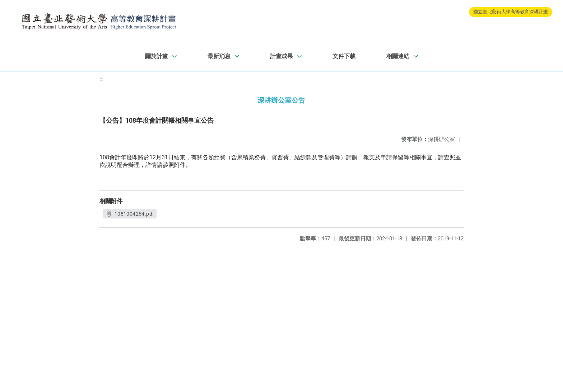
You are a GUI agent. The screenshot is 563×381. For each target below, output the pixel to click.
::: (101, 79)
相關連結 (397, 56)
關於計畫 (156, 56)
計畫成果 (281, 56)
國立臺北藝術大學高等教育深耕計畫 (510, 11)
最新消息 (219, 56)
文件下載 (343, 56)
